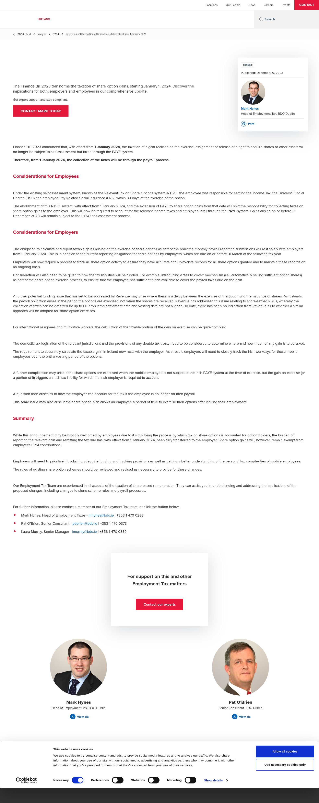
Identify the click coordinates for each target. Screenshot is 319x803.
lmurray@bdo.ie (84, 531)
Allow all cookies (285, 766)
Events (286, 5)
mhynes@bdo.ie (101, 515)
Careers (269, 5)
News (252, 5)
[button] (306, 5)
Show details (213, 795)
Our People (233, 5)
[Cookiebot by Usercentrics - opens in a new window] (26, 795)
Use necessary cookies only (285, 779)
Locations (212, 5)
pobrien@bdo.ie (84, 523)
